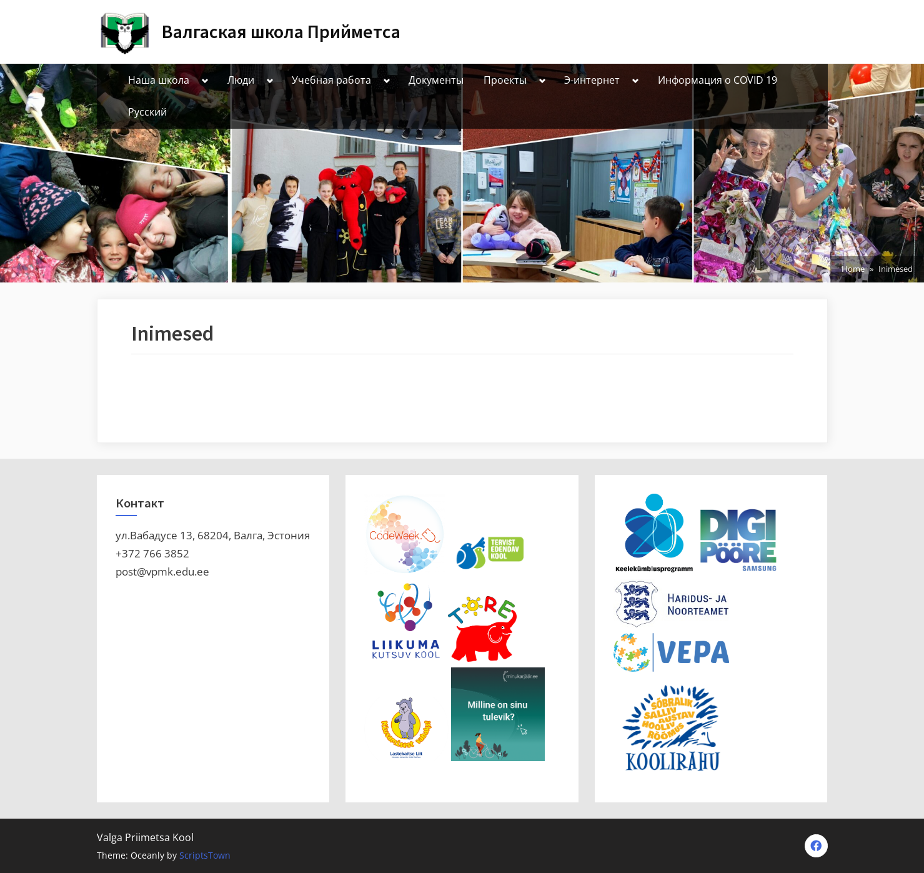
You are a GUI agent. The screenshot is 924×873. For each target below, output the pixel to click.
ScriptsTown (205, 855)
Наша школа (158, 80)
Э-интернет (592, 80)
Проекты (505, 80)
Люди (240, 80)
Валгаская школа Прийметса (281, 31)
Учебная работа (331, 80)
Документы (436, 80)
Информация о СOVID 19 (717, 80)
